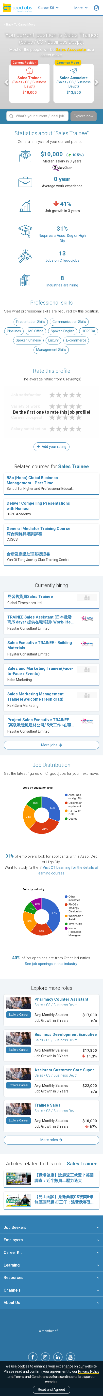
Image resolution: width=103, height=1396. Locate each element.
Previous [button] (7, 82)
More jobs (51, 745)
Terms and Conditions (31, 1377)
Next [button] (96, 82)
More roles (51, 1140)
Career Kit (48, 7)
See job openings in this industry (51, 964)
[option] (29, 83)
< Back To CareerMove (19, 24)
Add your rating (51, 446)
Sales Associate (73, 79)
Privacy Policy (88, 1371)
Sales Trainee (29, 79)
